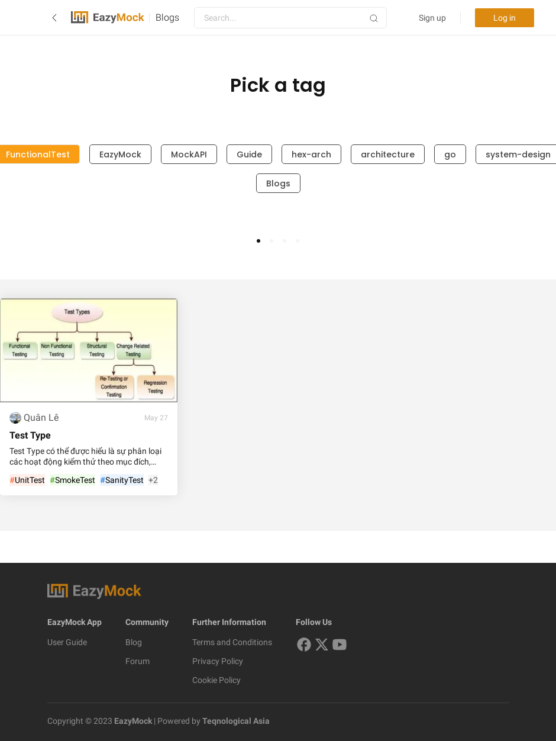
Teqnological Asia (235, 721)
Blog (133, 642)
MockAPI (189, 154)
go (450, 154)
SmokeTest (72, 480)
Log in (504, 17)
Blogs (167, 17)
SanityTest (122, 480)
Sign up (432, 17)
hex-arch (311, 154)
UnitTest (27, 480)
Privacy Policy (217, 661)
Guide (249, 154)
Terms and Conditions (232, 642)
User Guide (67, 642)
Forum (137, 661)
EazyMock (120, 154)
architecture (388, 154)
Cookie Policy (216, 680)
